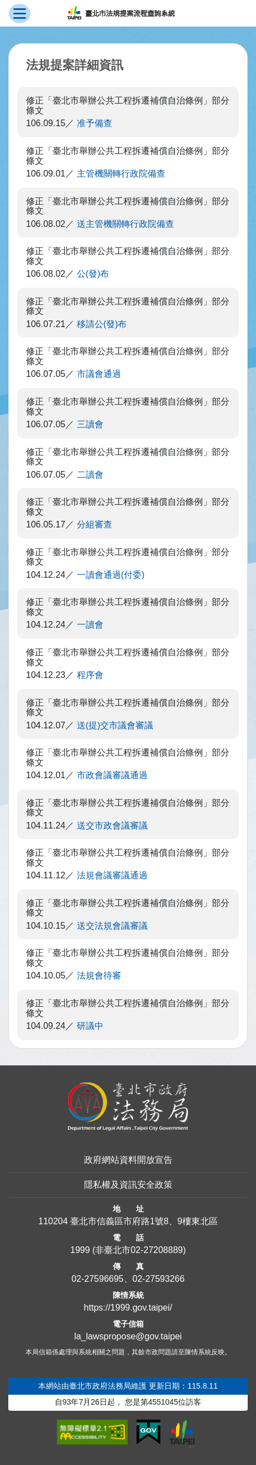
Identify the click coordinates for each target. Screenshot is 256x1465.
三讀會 (90, 424)
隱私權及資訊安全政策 (128, 1184)
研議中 (90, 1026)
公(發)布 (93, 273)
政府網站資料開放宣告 (128, 1159)
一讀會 (90, 624)
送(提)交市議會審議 (115, 725)
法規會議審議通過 (112, 875)
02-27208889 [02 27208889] (156, 1250)
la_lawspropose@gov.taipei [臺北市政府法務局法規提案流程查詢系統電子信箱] (128, 1336)
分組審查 (94, 524)
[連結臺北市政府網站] (182, 1434)
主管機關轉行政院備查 (121, 173)
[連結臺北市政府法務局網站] (128, 1106)
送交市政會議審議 (112, 825)
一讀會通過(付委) (111, 574)
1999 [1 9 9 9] (80, 1250)
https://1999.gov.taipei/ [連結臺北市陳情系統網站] (128, 1307)
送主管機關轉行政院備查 (125, 224)
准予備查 (94, 123)
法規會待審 (99, 975)
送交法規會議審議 (112, 925)
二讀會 (90, 474)
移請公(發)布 (102, 324)
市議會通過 (99, 374)
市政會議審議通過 (112, 775)
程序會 (90, 675)
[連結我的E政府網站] (148, 1432)
